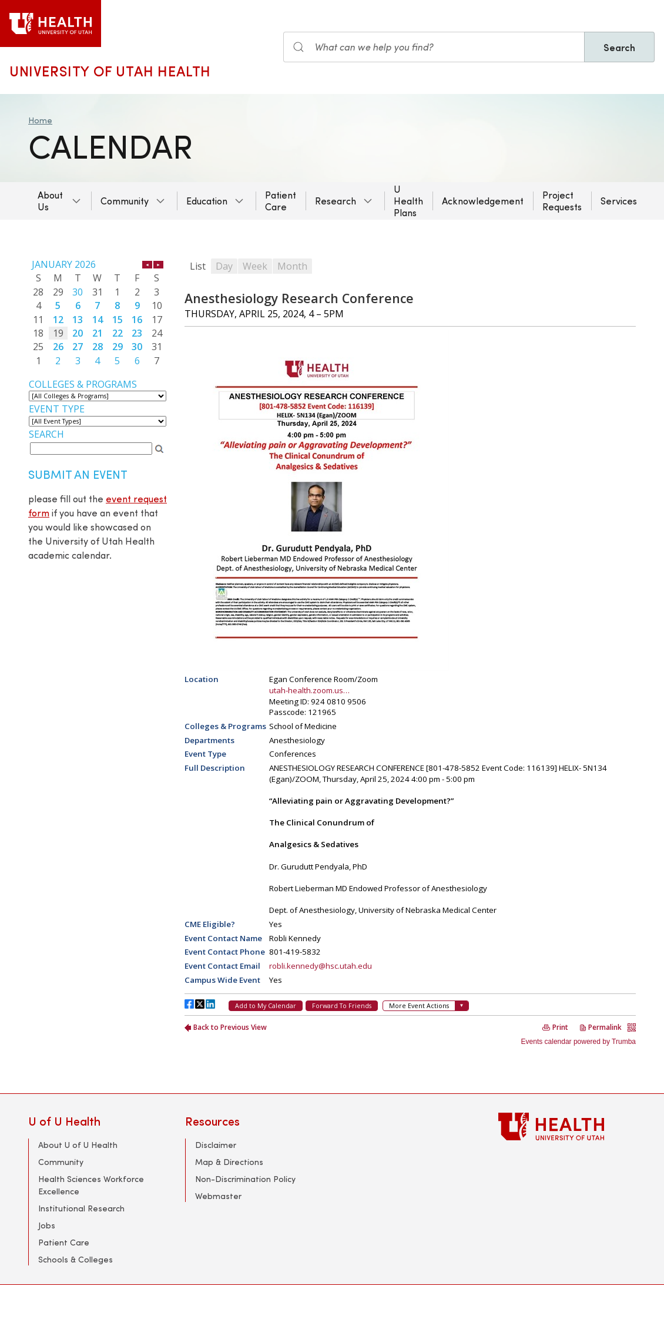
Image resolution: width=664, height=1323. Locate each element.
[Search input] (434, 47)
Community (124, 200)
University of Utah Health (110, 70)
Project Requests (562, 201)
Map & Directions (229, 1161)
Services (619, 200)
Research (335, 200)
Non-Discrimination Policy (245, 1178)
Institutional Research (81, 1208)
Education (206, 200)
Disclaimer (215, 1144)
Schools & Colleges (75, 1259)
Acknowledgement (483, 200)
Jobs (46, 1225)
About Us (50, 201)
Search (619, 47)
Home (40, 120)
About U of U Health (78, 1144)
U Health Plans (408, 201)
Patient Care (280, 201)
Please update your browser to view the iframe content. (97, 312)
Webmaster (218, 1195)
